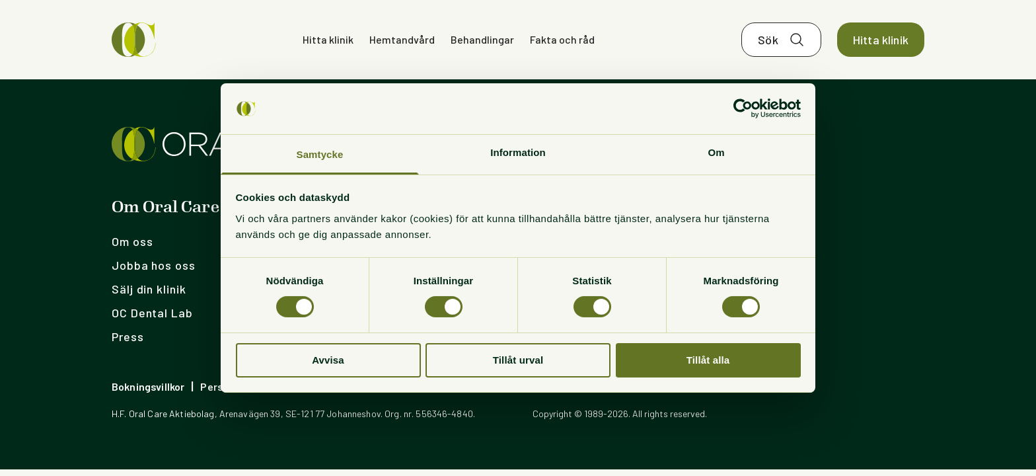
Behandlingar (482, 39)
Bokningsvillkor (148, 386)
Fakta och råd (562, 39)
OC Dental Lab (152, 312)
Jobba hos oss (154, 265)
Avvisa (328, 360)
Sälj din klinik (149, 289)
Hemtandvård (402, 39)
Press (128, 336)
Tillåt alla (708, 360)
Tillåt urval (518, 360)
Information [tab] (518, 152)
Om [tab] (716, 152)
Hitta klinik (328, 39)
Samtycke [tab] (320, 154)
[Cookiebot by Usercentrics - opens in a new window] (743, 108)
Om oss (132, 241)
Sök (768, 39)
